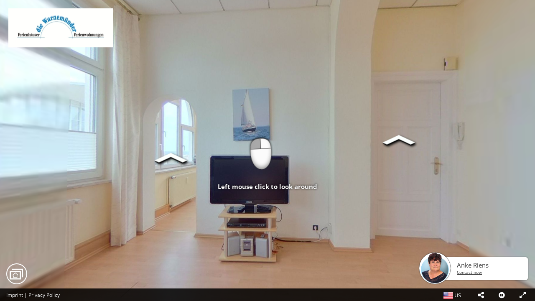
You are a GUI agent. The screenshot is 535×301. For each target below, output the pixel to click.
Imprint (14, 294)
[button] (480, 294)
